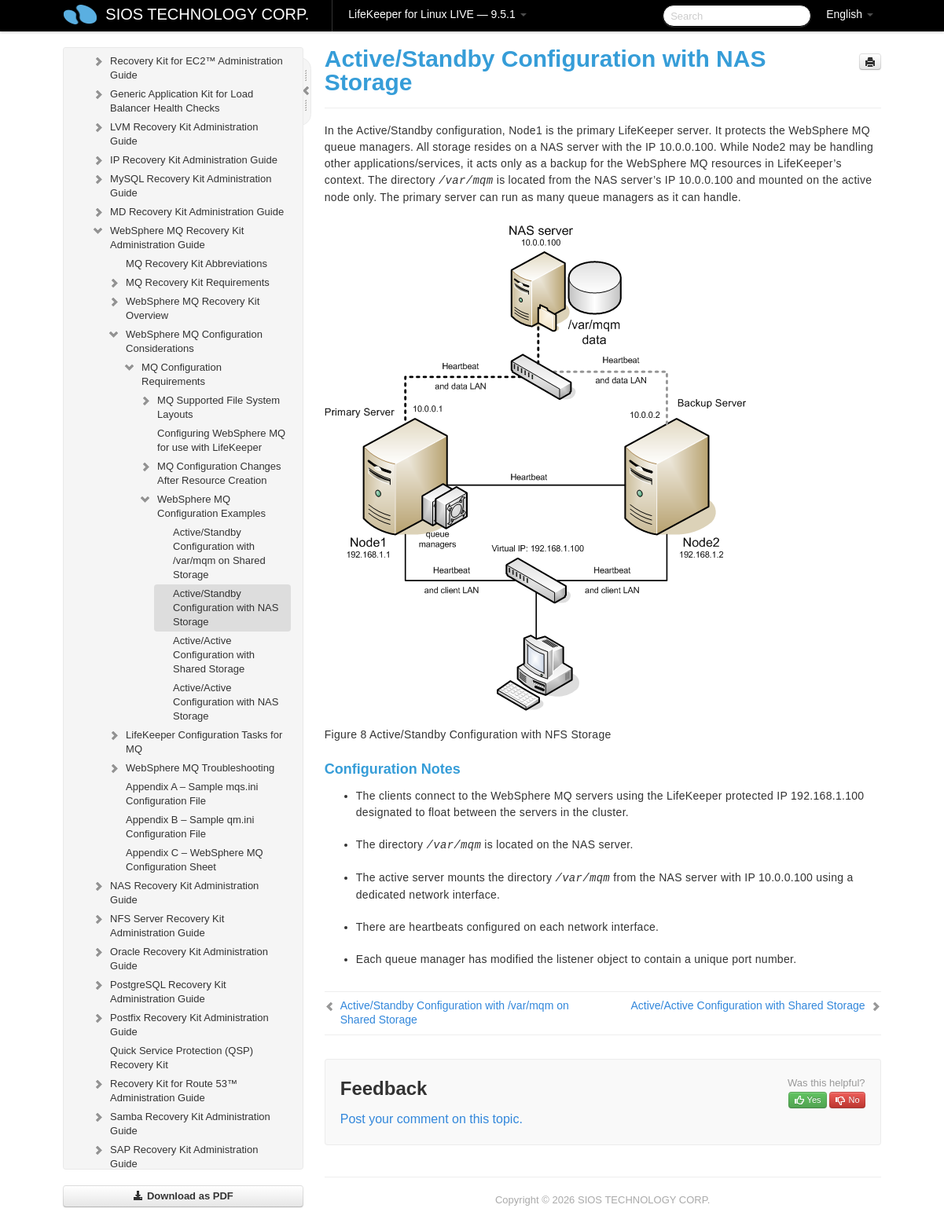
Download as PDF (183, 1196)
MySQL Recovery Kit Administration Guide (181, 184)
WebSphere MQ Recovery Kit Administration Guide (167, 236)
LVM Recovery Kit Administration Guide (174, 132)
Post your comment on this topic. (431, 1119)
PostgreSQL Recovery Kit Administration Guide (158, 990)
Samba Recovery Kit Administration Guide (180, 1122)
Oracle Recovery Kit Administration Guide (179, 957)
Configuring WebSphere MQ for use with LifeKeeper (221, 440)
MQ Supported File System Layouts (209, 405)
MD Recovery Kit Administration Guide (187, 212)
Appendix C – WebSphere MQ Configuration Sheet (194, 860)
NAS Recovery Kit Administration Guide (175, 891)
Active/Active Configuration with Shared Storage (214, 655)
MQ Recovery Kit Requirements (188, 282)
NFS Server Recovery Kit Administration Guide (157, 924)
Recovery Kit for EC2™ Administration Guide (187, 66)
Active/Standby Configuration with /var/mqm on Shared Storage (219, 553)
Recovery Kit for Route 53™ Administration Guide (164, 1089)
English (849, 14)
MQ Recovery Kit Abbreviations (196, 263)
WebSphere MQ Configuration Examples (202, 504)
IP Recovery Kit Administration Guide (184, 160)
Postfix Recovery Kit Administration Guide (180, 1023)
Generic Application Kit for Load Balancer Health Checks (172, 99)
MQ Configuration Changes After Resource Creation (209, 471)
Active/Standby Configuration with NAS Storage (225, 608)
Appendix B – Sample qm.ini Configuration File (190, 827)
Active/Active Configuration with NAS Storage (225, 702)
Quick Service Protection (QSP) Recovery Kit (181, 1058)
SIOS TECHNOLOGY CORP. (207, 14)
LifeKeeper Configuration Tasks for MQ (194, 740)
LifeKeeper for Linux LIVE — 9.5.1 (437, 14)
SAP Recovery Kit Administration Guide (174, 1155)
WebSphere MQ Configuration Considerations (185, 339)
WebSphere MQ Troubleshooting (190, 768)
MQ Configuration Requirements (172, 372)
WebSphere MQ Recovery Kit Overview (183, 306)
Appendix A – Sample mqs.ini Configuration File (192, 794)
